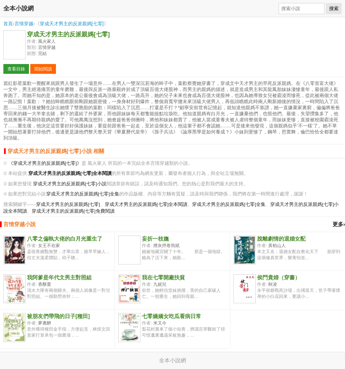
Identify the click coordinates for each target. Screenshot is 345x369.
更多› (339, 224)
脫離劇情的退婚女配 (281, 239)
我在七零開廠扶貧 (163, 277)
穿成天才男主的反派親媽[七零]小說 (69, 183)
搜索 (334, 8)
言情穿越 (23, 23)
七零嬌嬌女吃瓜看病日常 (171, 316)
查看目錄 (16, 68)
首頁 (8, 23)
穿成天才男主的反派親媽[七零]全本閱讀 (146, 204)
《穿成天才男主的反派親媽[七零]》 (45, 163)
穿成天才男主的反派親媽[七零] (72, 23)
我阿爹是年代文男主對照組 (59, 277)
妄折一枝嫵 (155, 239)
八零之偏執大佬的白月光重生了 (64, 239)
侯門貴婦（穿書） (278, 277)
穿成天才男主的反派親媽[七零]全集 (83, 193)
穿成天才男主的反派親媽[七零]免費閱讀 (73, 211)
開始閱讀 (43, 68)
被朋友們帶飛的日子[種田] (58, 316)
